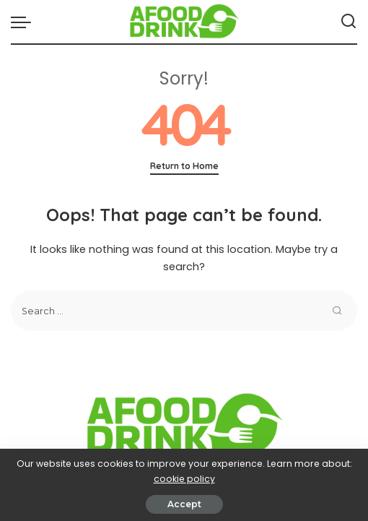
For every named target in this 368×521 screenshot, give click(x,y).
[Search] (348, 21)
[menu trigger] (24, 21)
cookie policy (184, 479)
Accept (184, 504)
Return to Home (184, 165)
